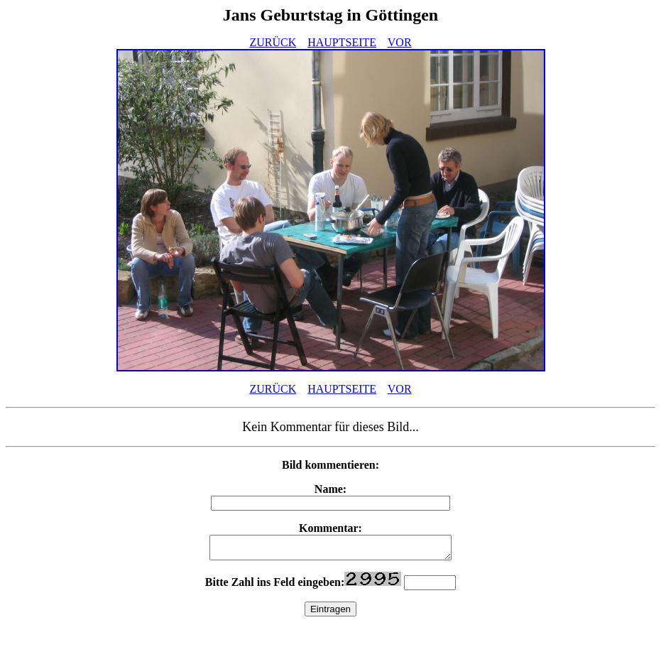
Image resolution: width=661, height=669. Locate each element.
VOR (400, 42)
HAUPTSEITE (341, 42)
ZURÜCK (272, 42)
